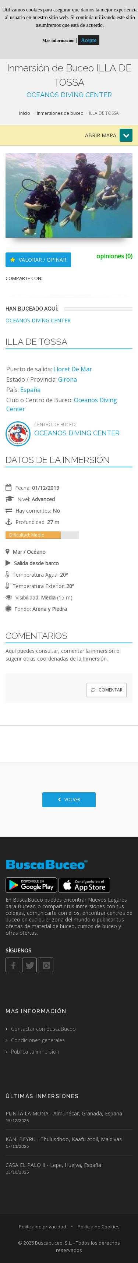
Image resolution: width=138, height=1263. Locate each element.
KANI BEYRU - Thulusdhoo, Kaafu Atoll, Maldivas (64, 1139)
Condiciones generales (38, 1040)
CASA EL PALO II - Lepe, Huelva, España (53, 1164)
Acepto (88, 40)
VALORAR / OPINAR (38, 259)
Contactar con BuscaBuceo (43, 1028)
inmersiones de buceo (60, 113)
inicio (24, 113)
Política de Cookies (99, 1226)
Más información (58, 40)
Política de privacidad (42, 1226)
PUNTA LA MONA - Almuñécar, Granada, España (64, 1113)
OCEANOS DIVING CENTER (69, 95)
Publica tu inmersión (35, 1051)
